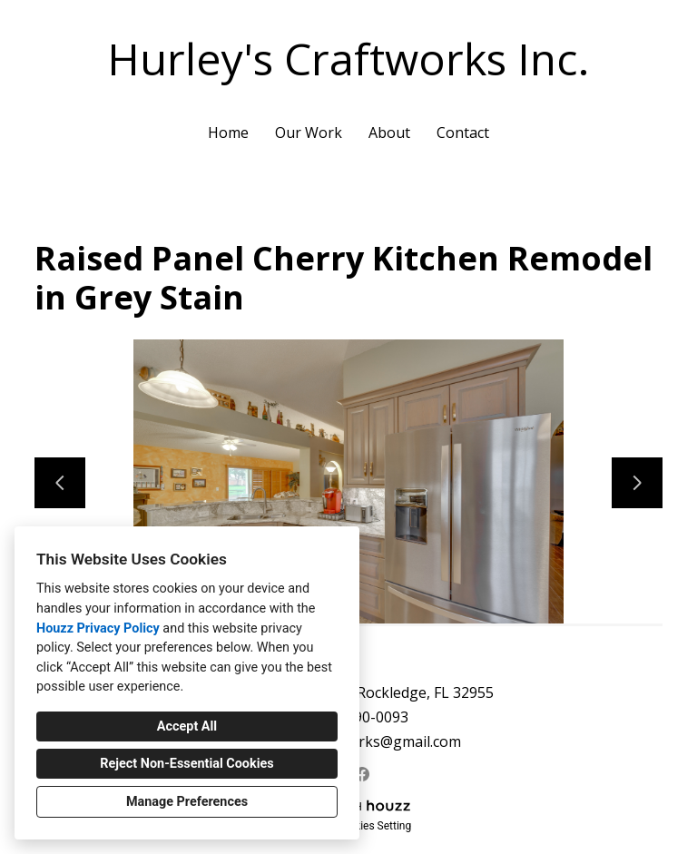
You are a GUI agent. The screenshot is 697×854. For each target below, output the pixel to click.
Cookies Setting (374, 826)
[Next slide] (637, 482)
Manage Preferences (187, 802)
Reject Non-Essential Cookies (186, 763)
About (389, 132)
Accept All (187, 726)
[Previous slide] (59, 482)
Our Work (308, 132)
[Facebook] (362, 773)
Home (228, 132)
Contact (463, 132)
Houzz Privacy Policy (98, 628)
